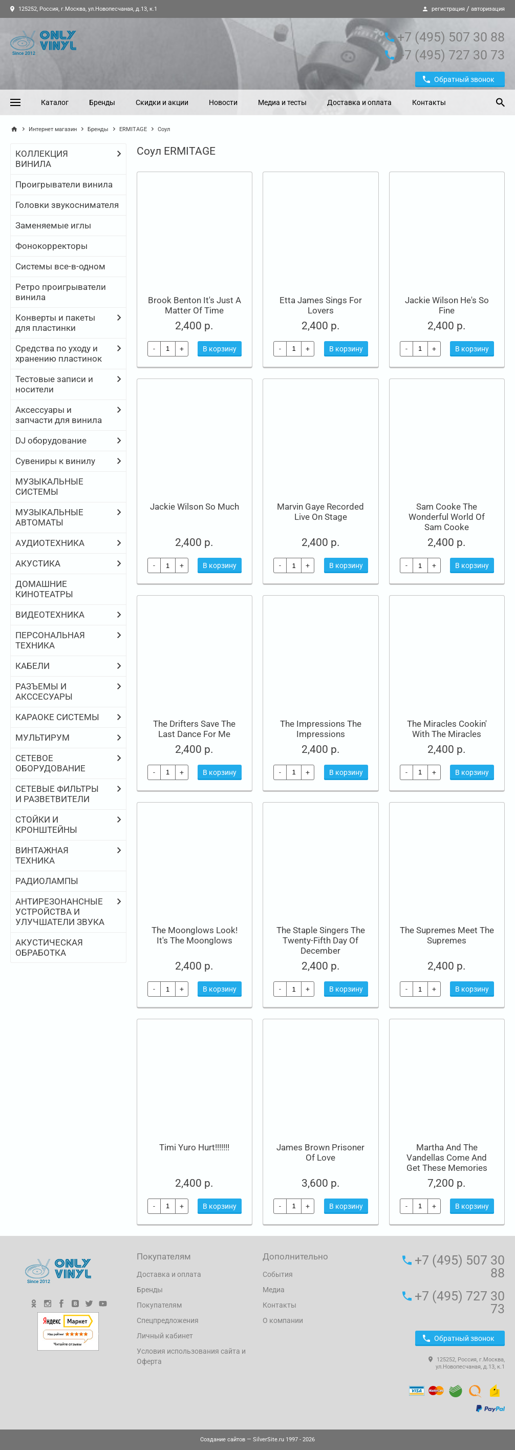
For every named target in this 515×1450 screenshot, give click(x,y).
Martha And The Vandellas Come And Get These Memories (446, 1157)
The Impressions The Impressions (320, 729)
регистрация (448, 9)
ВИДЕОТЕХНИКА (49, 615)
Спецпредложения (168, 1320)
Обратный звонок (459, 79)
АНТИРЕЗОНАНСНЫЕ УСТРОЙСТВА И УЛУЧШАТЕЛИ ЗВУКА (59, 911)
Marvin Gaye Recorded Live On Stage (320, 511)
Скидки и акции (162, 102)
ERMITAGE (133, 129)
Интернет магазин (53, 129)
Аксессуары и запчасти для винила (58, 415)
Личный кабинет (165, 1336)
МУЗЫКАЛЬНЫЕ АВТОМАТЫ (49, 517)
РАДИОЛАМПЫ (46, 881)
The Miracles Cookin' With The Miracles (447, 729)
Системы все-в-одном (60, 266)
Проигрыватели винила (64, 184)
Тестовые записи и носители (54, 384)
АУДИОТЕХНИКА (49, 543)
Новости (223, 102)
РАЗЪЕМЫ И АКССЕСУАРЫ (44, 691)
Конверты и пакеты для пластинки (55, 322)
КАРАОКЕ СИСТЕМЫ (57, 717)
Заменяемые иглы (53, 225)
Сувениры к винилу (55, 461)
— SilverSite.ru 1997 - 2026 (257, 1439)
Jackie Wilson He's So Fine (447, 305)
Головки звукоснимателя (67, 205)
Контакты (429, 102)
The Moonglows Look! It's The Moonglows (195, 935)
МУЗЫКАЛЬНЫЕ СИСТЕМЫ (49, 486)
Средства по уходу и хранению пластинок (58, 353)
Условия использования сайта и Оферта (191, 1356)
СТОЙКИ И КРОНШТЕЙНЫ (46, 824)
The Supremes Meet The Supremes (447, 935)
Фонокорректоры (51, 246)
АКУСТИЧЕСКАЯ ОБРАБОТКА (49, 947)
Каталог (55, 102)
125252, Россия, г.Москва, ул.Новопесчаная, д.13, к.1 (83, 9)
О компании (283, 1320)
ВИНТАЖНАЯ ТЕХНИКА (42, 855)
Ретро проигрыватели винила (60, 292)
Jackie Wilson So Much (194, 506)
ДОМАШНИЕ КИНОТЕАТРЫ (44, 589)
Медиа (274, 1290)
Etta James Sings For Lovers (321, 305)
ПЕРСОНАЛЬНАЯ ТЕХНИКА (50, 640)
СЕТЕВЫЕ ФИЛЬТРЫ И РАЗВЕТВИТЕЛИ (57, 794)
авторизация (488, 9)
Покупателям (159, 1305)
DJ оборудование (51, 440)
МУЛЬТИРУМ (42, 737)
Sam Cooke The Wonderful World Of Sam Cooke (447, 516)
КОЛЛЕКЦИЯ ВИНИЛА (41, 159)
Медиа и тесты (282, 102)
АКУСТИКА (37, 563)
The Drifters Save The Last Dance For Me (194, 729)
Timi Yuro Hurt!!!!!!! (194, 1147)
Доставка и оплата (359, 102)
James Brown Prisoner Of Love (320, 1152)
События (278, 1274)
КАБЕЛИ (32, 666)
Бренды (102, 102)
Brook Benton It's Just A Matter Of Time (194, 305)
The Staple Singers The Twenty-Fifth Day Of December (320, 940)
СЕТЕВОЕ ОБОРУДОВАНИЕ (50, 763)
